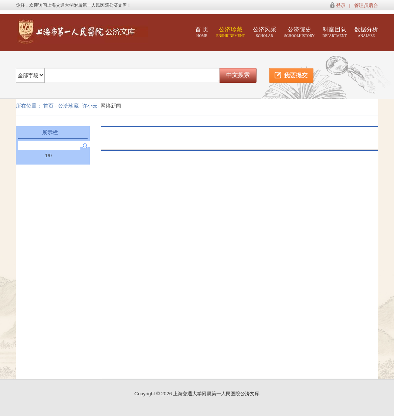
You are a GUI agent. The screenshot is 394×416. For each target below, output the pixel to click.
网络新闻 (111, 106)
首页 (48, 106)
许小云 (90, 106)
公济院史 (299, 32)
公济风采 (264, 32)
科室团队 (334, 32)
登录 (341, 5)
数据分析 (366, 32)
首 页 (201, 32)
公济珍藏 (230, 32)
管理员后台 (366, 5)
